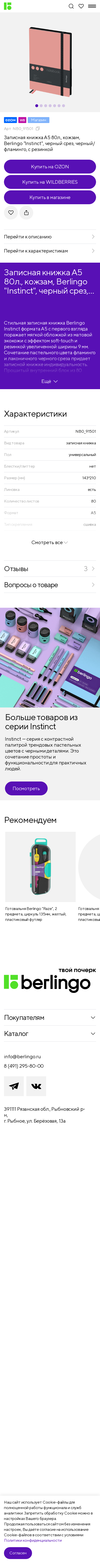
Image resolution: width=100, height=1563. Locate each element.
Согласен (18, 1553)
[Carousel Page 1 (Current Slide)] (36, 105)
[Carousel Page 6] (59, 105)
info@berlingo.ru (22, 1056)
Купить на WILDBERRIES (50, 182)
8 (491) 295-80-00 (24, 1066)
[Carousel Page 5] (54, 105)
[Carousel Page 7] (63, 105)
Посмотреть (26, 788)
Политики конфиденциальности (33, 1540)
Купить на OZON (50, 166)
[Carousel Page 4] (50, 105)
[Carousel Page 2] (41, 105)
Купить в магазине (50, 197)
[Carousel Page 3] (45, 105)
